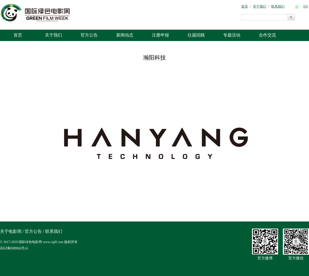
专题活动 (231, 35)
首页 (18, 35)
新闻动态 (124, 35)
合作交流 (267, 35)
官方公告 (89, 35)
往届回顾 (196, 35)
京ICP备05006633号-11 (14, 247)
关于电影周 (10, 231)
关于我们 (53, 35)
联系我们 (53, 231)
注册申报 (160, 35)
